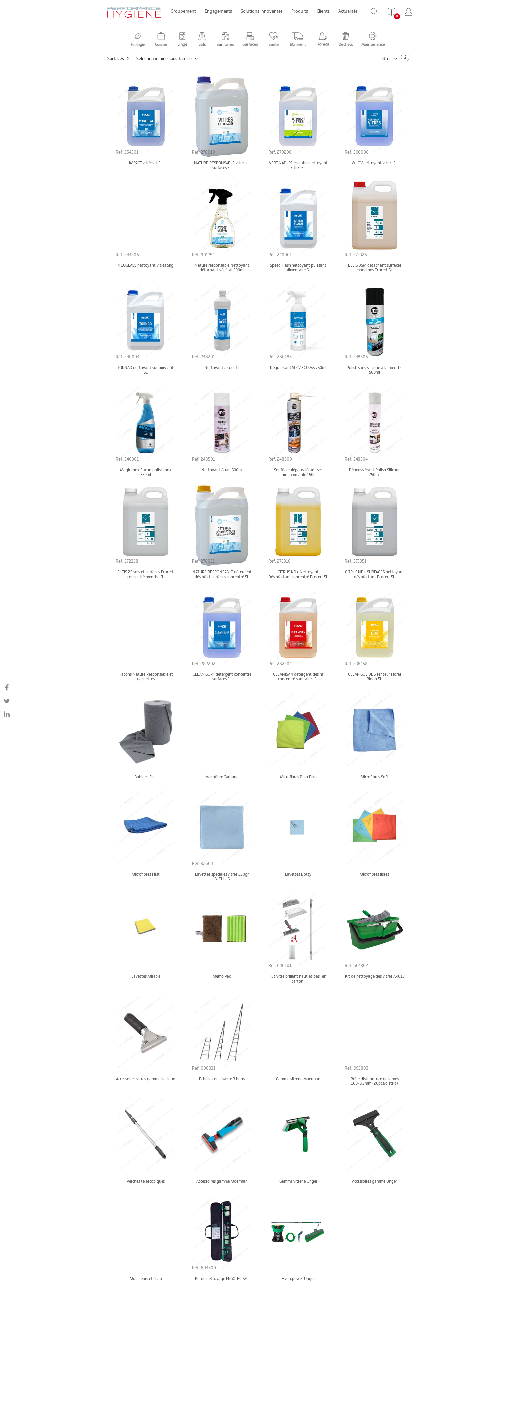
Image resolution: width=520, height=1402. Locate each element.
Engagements (218, 11)
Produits (299, 11)
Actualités (348, 11)
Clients (323, 11)
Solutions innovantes (262, 11)
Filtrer (388, 58)
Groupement (183, 11)
